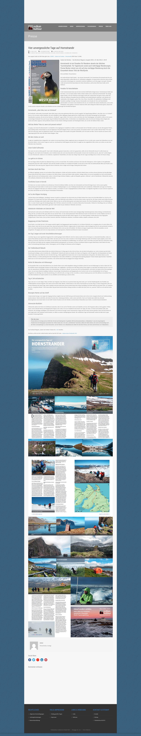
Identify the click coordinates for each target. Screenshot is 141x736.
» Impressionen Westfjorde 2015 (69, 333)
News (71, 26)
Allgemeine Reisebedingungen (37, 714)
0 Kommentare (45, 51)
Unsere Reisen (62, 26)
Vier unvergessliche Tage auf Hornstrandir (51, 48)
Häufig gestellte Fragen (56, 714)
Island (53, 52)
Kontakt (96, 714)
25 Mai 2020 (33, 51)
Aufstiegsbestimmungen (35, 717)
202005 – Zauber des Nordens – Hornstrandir (60, 56)
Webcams (75, 717)
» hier (57, 329)
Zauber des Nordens (71, 52)
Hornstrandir (45, 52)
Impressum (53, 717)
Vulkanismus (92, 26)
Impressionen (80, 26)
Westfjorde (60, 52)
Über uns (108, 26)
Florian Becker (58, 51)
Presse (101, 26)
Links (74, 714)
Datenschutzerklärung (35, 720)
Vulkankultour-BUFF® (99, 720)
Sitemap (96, 717)
